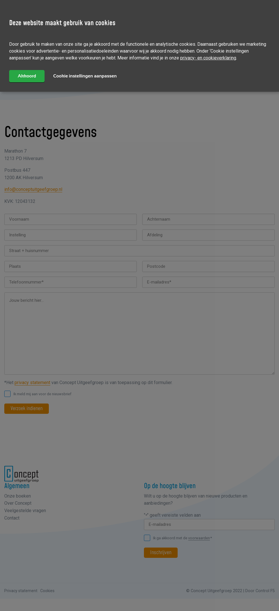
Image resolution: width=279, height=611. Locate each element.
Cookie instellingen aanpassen (85, 75)
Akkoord (27, 75)
